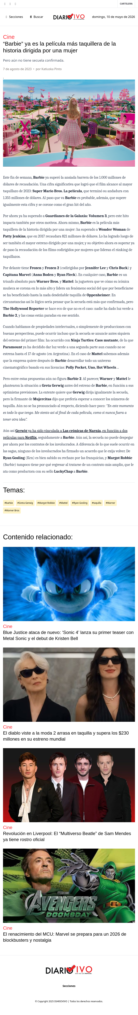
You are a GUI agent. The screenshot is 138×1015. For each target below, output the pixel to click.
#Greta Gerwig (25, 502)
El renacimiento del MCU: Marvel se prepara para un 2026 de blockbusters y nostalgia (64, 937)
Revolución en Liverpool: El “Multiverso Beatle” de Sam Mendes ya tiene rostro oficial (67, 836)
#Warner (110, 502)
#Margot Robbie (46, 502)
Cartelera (126, 3)
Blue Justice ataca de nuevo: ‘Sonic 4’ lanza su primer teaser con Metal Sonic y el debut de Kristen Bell (68, 635)
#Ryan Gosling (79, 502)
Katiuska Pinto (51, 69)
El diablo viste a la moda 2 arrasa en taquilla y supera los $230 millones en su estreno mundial (66, 736)
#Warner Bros (12, 510)
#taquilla (96, 502)
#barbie (9, 502)
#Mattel (63, 502)
